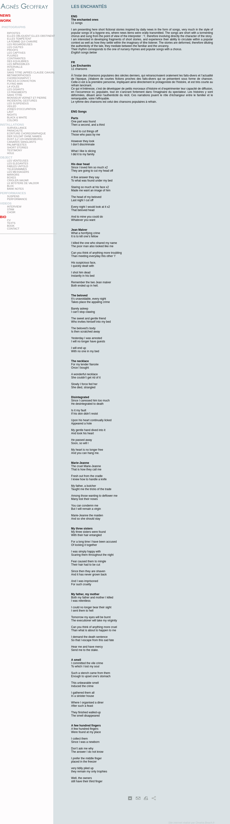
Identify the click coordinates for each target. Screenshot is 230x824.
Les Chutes (15, 47)
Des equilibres (18, 61)
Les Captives (16, 52)
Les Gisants (15, 89)
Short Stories (17, 147)
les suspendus (18, 103)
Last (10, 111)
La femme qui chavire (22, 41)
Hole (10, 153)
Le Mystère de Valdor (23, 183)
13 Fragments (17, 92)
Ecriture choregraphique (26, 133)
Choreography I (19, 78)
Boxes (11, 177)
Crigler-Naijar (18, 180)
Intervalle (15, 66)
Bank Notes (15, 188)
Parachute (15, 130)
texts (11, 223)
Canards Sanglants (21, 141)
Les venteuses (17, 160)
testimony (14, 150)
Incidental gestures (22, 100)
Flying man (15, 83)
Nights (12, 114)
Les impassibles (18, 64)
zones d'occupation (21, 109)
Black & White (17, 117)
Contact (13, 228)
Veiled (11, 106)
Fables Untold (17, 166)
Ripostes (13, 33)
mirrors (13, 174)
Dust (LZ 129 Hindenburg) (24, 139)
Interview (14, 206)
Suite (11, 69)
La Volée (13, 86)
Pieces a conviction (21, 80)
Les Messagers (18, 171)
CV (9, 220)
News (5, 15)
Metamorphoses (19, 75)
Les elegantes (17, 163)
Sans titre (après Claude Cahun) (30, 72)
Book (11, 225)
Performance (17, 199)
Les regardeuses (19, 44)
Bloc (10, 186)
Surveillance (17, 127)
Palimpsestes (17, 144)
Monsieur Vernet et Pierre (26, 97)
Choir (11, 212)
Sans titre (14, 95)
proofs (12, 50)
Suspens (13, 196)
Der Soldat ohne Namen (24, 136)
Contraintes (16, 58)
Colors (12, 120)
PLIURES (12, 55)
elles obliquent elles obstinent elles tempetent (31, 37)
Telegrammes (17, 169)
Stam (10, 209)
